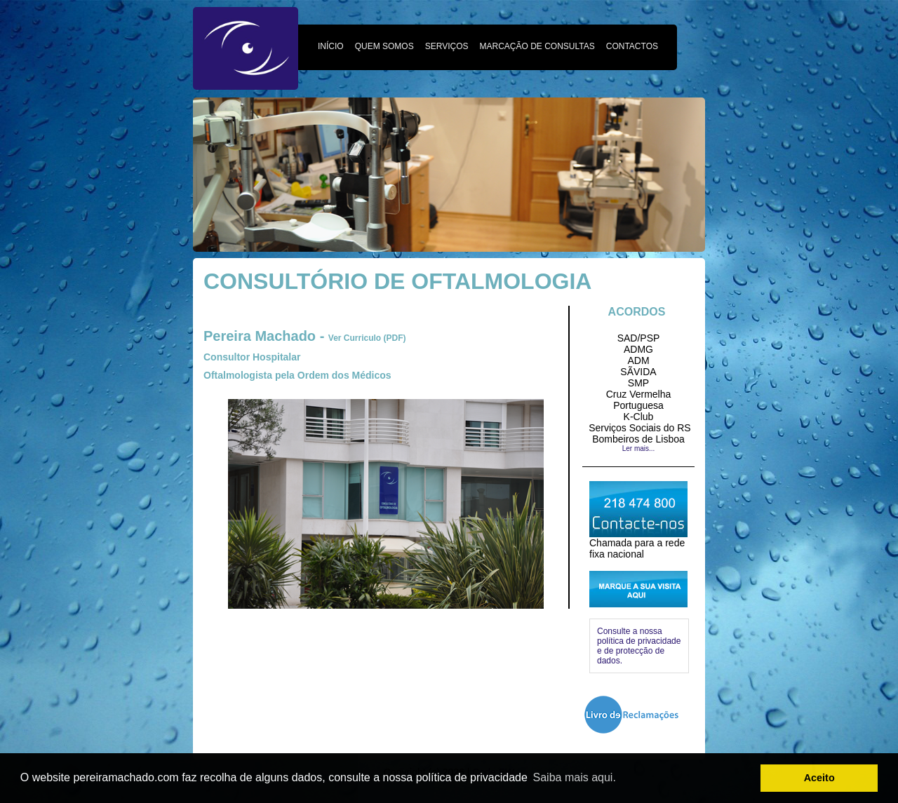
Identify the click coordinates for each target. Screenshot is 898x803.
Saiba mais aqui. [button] (574, 777)
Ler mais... (638, 448)
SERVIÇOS (447, 46)
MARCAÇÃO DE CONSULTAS (537, 46)
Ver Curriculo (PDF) (367, 338)
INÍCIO (331, 46)
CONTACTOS (632, 46)
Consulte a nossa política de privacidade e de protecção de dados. (639, 646)
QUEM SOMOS (384, 46)
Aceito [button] (819, 777)
